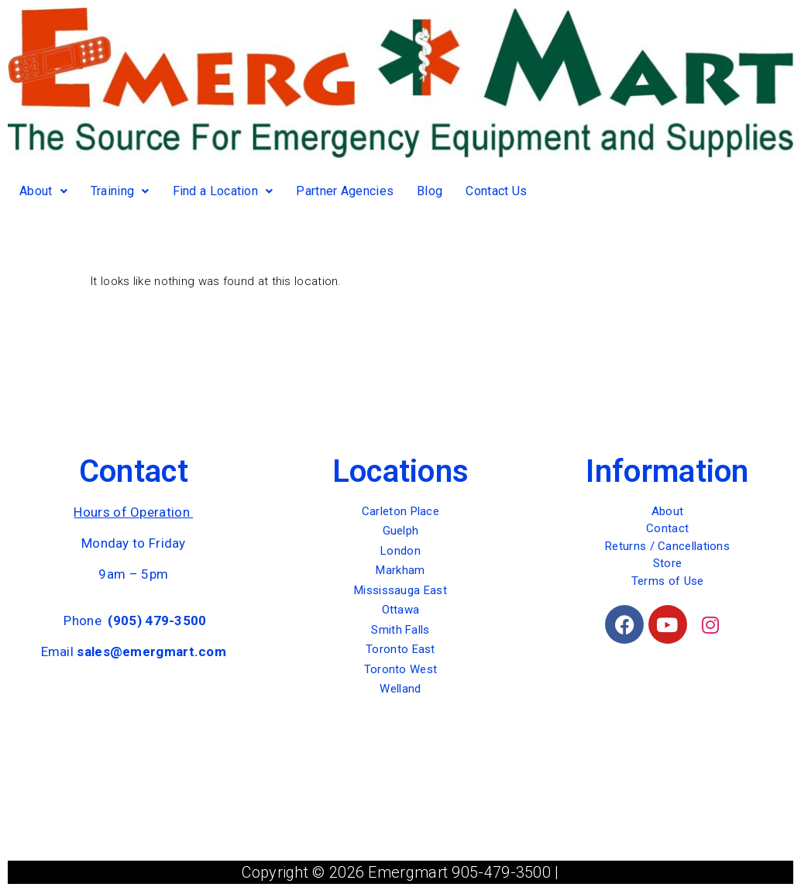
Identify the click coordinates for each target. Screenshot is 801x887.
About (43, 191)
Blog (429, 191)
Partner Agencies (345, 191)
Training (120, 191)
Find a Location (223, 191)
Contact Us (496, 191)
